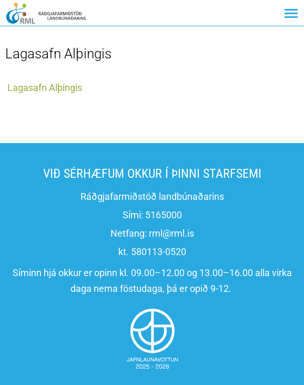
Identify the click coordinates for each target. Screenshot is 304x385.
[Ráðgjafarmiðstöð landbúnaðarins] (46, 13)
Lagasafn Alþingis (44, 87)
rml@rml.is (171, 233)
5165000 (163, 214)
